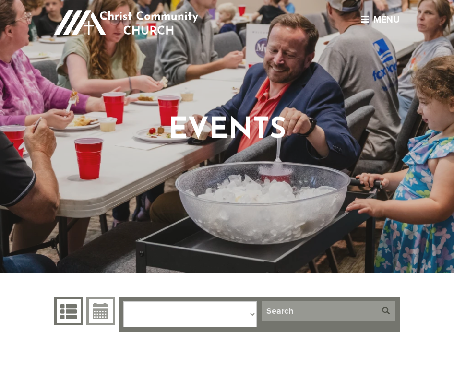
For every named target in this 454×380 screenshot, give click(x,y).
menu (378, 19)
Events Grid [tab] (67, 311)
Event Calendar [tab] (99, 311)
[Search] (319, 311)
